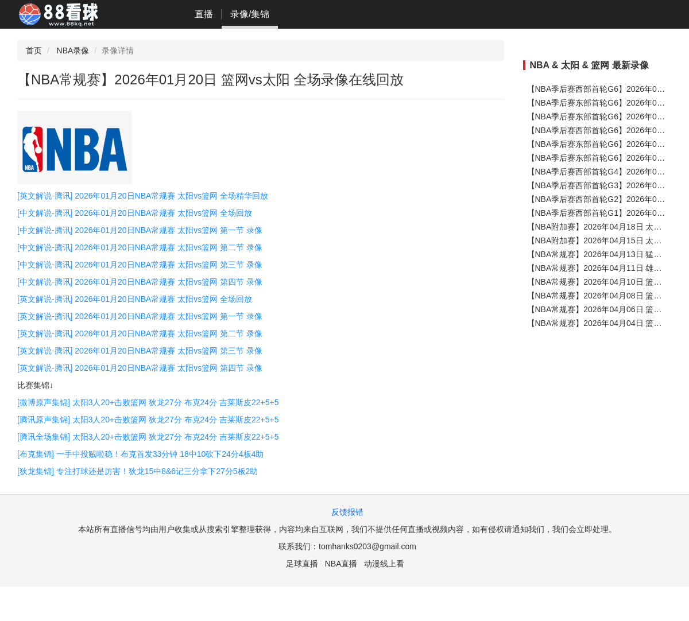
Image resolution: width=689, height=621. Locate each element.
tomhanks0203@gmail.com (367, 546)
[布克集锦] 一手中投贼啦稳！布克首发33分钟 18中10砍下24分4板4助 (140, 454)
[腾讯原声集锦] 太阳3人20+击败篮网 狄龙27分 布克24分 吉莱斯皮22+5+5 (148, 419)
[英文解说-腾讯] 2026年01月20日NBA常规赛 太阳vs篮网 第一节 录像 (139, 316)
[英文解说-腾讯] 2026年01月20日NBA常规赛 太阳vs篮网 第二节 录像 (139, 333)
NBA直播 (341, 563)
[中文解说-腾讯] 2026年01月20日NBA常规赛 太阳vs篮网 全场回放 (134, 213)
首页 (34, 50)
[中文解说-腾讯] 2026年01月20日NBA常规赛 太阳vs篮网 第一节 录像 (139, 230)
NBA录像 (73, 50)
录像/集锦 (249, 14)
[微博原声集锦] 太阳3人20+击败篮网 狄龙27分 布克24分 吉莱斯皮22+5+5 (148, 402)
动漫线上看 (384, 563)
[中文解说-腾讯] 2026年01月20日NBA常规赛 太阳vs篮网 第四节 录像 (139, 281)
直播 (204, 14)
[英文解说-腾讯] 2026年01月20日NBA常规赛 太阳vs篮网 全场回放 (134, 299)
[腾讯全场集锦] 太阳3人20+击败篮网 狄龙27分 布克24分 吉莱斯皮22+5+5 (148, 436)
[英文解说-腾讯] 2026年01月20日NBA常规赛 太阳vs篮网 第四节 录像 (139, 367)
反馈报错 (347, 512)
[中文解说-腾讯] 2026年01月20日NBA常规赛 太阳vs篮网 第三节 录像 (139, 264)
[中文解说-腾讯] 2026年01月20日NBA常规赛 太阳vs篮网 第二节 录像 (139, 247)
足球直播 (302, 563)
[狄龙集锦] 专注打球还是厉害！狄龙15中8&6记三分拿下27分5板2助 (137, 471)
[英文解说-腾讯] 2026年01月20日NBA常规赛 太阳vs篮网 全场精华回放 (142, 195)
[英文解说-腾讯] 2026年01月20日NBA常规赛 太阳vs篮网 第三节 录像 (139, 350)
